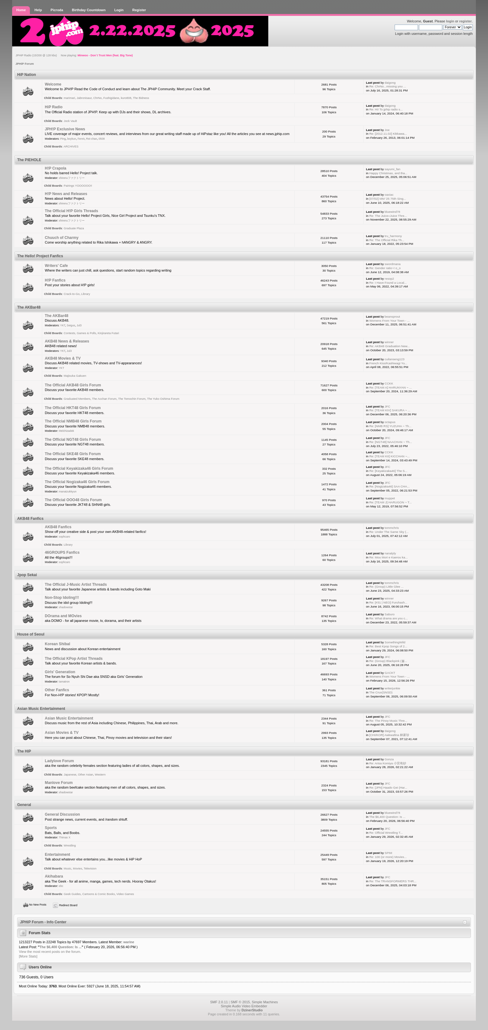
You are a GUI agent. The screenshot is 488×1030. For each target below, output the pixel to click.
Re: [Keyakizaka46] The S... (388, 471)
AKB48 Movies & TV (63, 358)
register (465, 21)
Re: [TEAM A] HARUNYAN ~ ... (390, 387)
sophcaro (64, 536)
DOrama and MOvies (63, 616)
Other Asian (85, 774)
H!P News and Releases (66, 194)
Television (90, 868)
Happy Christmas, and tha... (388, 173)
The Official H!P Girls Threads (71, 211)
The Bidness (141, 98)
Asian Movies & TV (61, 732)
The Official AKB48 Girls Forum (73, 385)
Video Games (125, 894)
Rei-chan (91, 138)
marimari (69, 98)
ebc (61, 886)
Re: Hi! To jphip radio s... (385, 109)
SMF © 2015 (240, 1002)
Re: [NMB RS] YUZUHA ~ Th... (390, 426)
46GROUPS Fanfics (62, 552)
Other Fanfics (57, 690)
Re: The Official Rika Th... (386, 240)
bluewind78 (392, 211)
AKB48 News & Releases (67, 341)
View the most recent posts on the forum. (50, 951)
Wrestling (70, 845)
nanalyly (390, 553)
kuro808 (126, 98)
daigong (390, 82)
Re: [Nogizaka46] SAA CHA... (389, 486)
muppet (390, 498)
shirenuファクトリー (72, 177)
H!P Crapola (55, 168)
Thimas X (64, 837)
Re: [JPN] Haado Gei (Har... (388, 787)
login (450, 21)
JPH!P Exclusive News (65, 129)
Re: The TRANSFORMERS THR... (392, 881)
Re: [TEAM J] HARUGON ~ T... (390, 502)
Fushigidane (111, 98)
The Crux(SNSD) (380, 692)
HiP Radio (54, 107)
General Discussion (62, 814)
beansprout (392, 316)
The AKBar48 (56, 316)
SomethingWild (395, 642)
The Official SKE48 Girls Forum (73, 454)
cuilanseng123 (395, 359)
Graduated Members (77, 398)
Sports (51, 828)
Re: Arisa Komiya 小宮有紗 (387, 763)
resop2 (389, 278)
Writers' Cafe (56, 265)
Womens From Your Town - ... (389, 320)
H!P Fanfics (55, 280)
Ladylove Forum (59, 761)
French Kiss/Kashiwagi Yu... (388, 363)
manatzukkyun (68, 491)
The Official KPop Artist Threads (74, 658)
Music (67, 868)
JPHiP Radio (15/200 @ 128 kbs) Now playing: (74, 55)
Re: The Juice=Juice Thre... (388, 215)
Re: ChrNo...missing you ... (387, 86)
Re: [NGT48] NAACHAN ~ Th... (390, 442)
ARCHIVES (70, 146)
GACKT (390, 672)
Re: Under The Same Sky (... (389, 532)
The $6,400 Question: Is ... (387, 816)
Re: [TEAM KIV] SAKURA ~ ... (389, 410)
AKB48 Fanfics (58, 527)
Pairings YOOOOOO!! (78, 185)
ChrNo (97, 98)
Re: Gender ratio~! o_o (385, 268)
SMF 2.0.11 (219, 1002)
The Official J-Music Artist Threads (76, 584)
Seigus (71, 325)
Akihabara (54, 876)
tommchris (392, 527)
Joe (387, 130)
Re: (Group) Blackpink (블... (388, 661)
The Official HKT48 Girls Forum (73, 408)
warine (128, 942)
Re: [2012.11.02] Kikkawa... (388, 133)
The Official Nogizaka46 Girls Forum (77, 482)
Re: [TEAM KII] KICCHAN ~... (389, 456)
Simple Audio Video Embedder (244, 1006)
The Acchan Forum (104, 398)
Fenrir (81, 138)
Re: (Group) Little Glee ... (386, 586)
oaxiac (389, 194)
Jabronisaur (84, 98)
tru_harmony (393, 236)
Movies (77, 868)
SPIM (388, 853)
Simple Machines (265, 1002)
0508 (102, 138)
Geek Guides (72, 894)
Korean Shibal (57, 644)
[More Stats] (28, 956)
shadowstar (66, 607)
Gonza (389, 759)
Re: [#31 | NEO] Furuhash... (388, 602)
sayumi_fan (393, 169)
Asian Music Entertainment (69, 718)
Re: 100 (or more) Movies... (387, 857)
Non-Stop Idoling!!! (62, 597)
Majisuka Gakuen (75, 375)
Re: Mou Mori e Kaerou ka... (388, 557)
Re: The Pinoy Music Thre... (388, 720)
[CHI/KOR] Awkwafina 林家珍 (389, 735)
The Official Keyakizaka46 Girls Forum (79, 468)
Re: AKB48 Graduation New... (389, 346)
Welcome (53, 84)
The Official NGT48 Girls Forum (73, 439)
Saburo (390, 614)
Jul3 (79, 325)
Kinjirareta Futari (108, 333)
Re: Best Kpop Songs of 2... (388, 646)
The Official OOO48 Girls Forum (73, 500)
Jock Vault (70, 121)
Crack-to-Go (72, 294)
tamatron (64, 681)
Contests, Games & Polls (80, 333)
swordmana (393, 264)
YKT (62, 325)
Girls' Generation (60, 672)
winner (389, 342)
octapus (390, 422)
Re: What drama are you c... (388, 618)
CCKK (389, 383)
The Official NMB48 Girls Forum (73, 421)
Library (85, 294)
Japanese (70, 774)
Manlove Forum (59, 783)
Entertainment (57, 854)
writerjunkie (392, 688)
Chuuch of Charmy (61, 237)
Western (100, 774)
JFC (387, 406)
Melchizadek (66, 430)
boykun (71, 138)
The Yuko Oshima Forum (163, 398)
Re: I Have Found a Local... (387, 282)
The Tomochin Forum (131, 398)
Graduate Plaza (74, 228)
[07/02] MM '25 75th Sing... (387, 198)
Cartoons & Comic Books (98, 894)
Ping (63, 138)
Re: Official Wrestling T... (386, 832)
